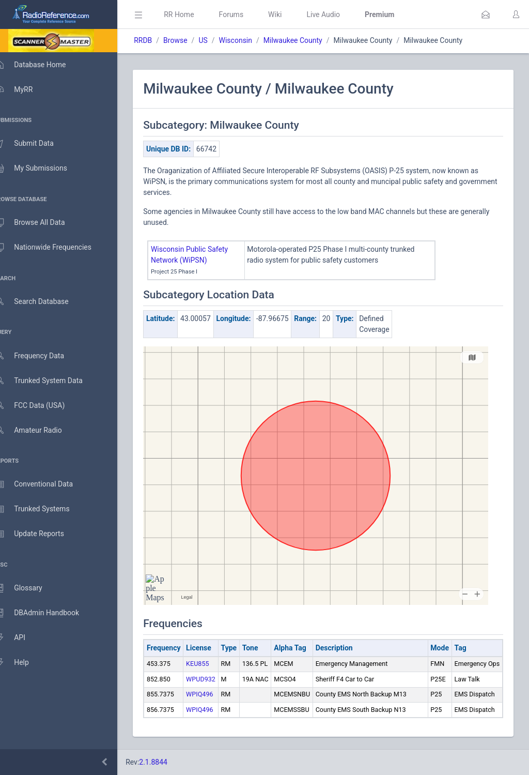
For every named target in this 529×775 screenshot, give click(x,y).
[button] (485, 14)
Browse (190, 40)
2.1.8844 (168, 762)
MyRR (24, 89)
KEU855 (212, 663)
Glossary (28, 588)
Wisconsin (250, 40)
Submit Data (34, 143)
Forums (246, 14)
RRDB (158, 40)
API (20, 638)
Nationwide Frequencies (53, 247)
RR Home (194, 14)
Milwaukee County (307, 40)
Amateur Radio (38, 430)
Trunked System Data (49, 380)
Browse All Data (40, 222)
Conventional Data (44, 484)
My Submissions (41, 168)
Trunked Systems (42, 509)
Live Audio (338, 14)
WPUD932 (215, 679)
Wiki (290, 14)
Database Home (40, 64)
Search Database (42, 301)
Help (22, 662)
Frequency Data (39, 356)
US (217, 40)
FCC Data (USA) (40, 405)
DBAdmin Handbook (47, 613)
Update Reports (39, 534)
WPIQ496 (214, 694)
